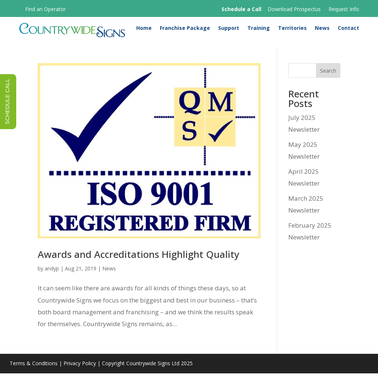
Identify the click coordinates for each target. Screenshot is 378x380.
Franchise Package (185, 30)
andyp (52, 275)
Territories (292, 30)
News (322, 30)
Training (258, 30)
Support (228, 30)
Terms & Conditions (34, 370)
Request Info (344, 9)
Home (144, 30)
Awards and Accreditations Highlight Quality (138, 260)
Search (328, 77)
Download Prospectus (294, 9)
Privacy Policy (79, 370)
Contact (348, 30)
